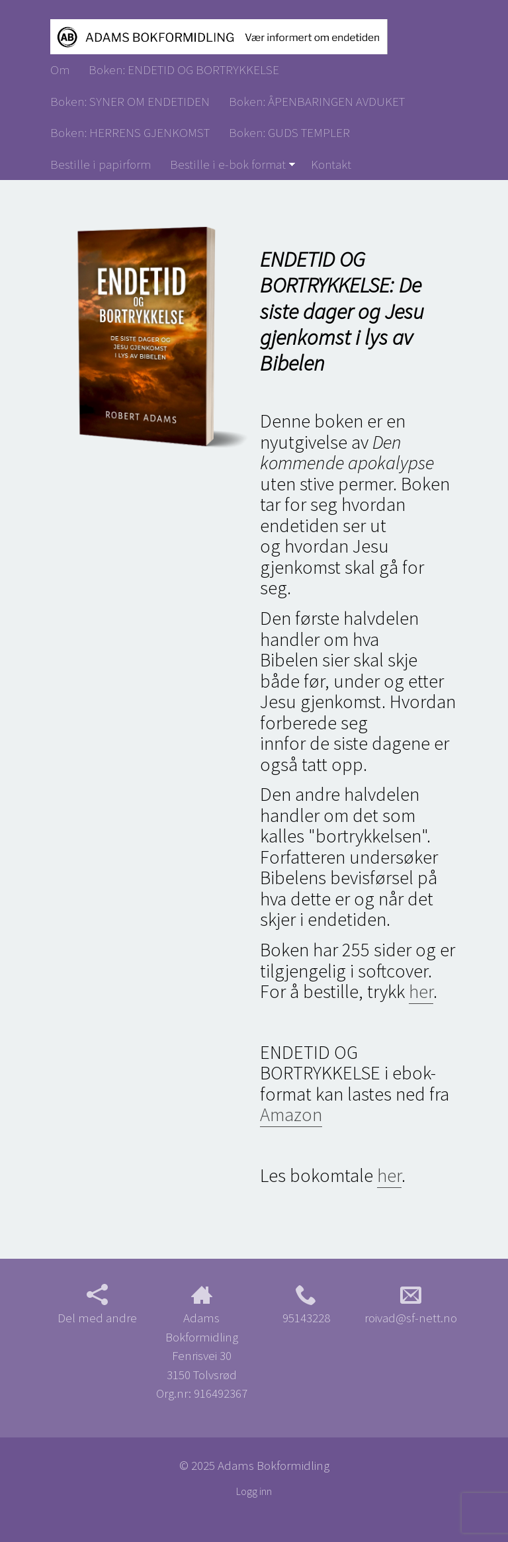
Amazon (291, 1114)
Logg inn (254, 1491)
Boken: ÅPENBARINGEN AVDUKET (317, 101)
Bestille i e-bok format (228, 164)
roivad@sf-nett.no (410, 1305)
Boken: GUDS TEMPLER (289, 132)
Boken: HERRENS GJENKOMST (130, 132)
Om (59, 69)
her (421, 991)
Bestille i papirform (100, 164)
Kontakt (331, 164)
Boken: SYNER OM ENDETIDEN (130, 101)
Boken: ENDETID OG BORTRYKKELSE (184, 69)
